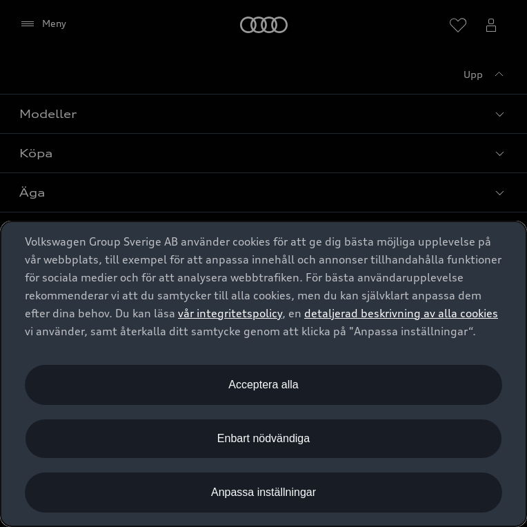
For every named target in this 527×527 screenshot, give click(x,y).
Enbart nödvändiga (263, 438)
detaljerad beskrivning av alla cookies (401, 313)
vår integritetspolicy (230, 313)
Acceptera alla (263, 384)
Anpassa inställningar (263, 492)
